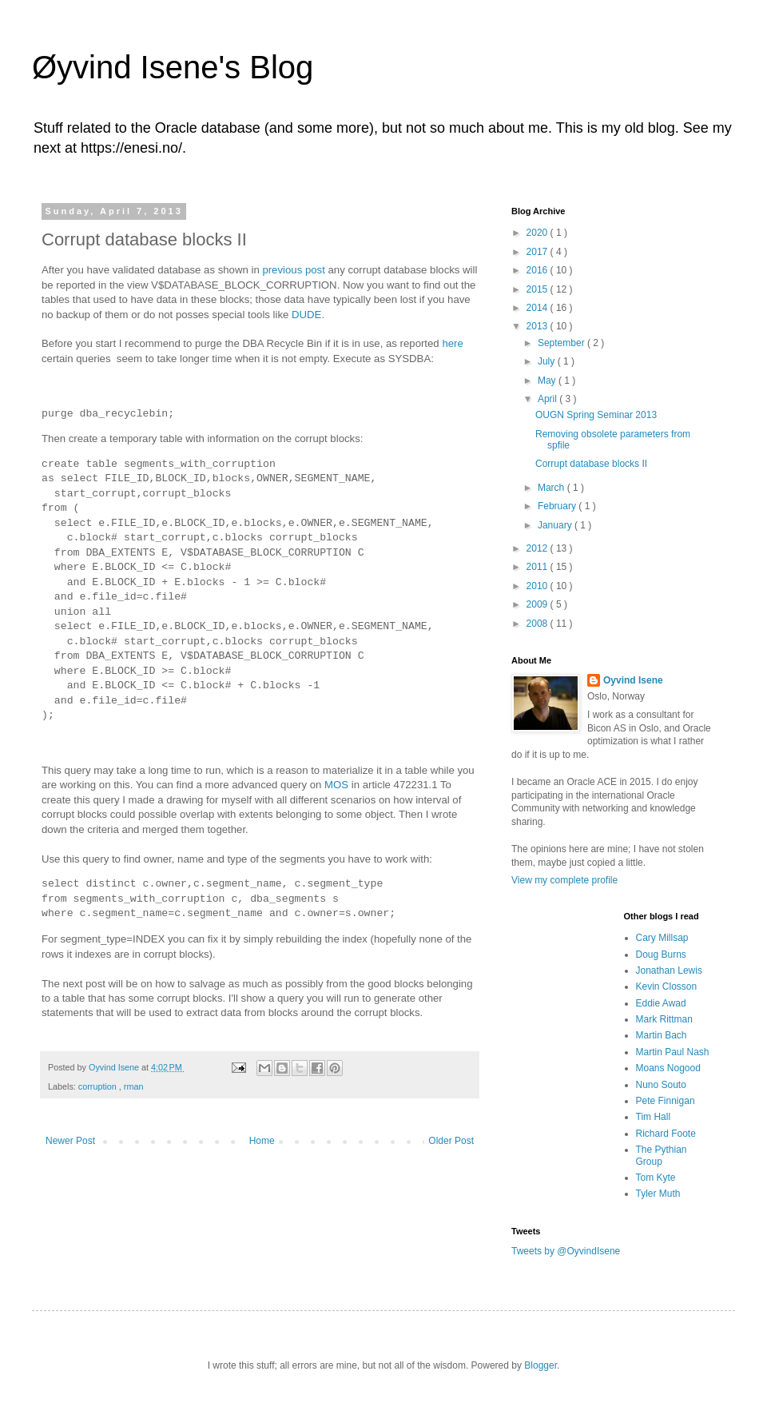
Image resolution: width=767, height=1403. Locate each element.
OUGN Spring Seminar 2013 (596, 415)
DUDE (306, 315)
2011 (538, 566)
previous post (293, 270)
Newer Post (70, 1140)
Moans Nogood (668, 1068)
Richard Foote (666, 1133)
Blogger (540, 1365)
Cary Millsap (662, 937)
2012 (538, 548)
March (552, 487)
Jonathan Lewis (669, 970)
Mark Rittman (664, 1019)
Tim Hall (653, 1116)
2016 (538, 270)
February (558, 506)
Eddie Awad (661, 1003)
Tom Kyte (656, 1177)
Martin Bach (661, 1035)
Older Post (451, 1140)
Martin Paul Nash (672, 1052)
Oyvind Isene (633, 680)
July (548, 361)
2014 (538, 307)
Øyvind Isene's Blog (172, 67)
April (548, 399)
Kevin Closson (666, 986)
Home (262, 1140)
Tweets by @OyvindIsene (565, 1251)
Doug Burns (661, 954)
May (548, 380)
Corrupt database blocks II (591, 463)
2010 (538, 586)
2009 (538, 604)
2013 (538, 326)
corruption (98, 1086)
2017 (538, 251)
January (556, 525)
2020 (538, 232)
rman (134, 1086)
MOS (336, 785)
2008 (538, 623)
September (562, 343)
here (452, 343)
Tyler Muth (658, 1193)
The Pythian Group (661, 1155)
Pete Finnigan (665, 1100)
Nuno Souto (661, 1084)
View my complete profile (564, 880)
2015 (538, 289)
